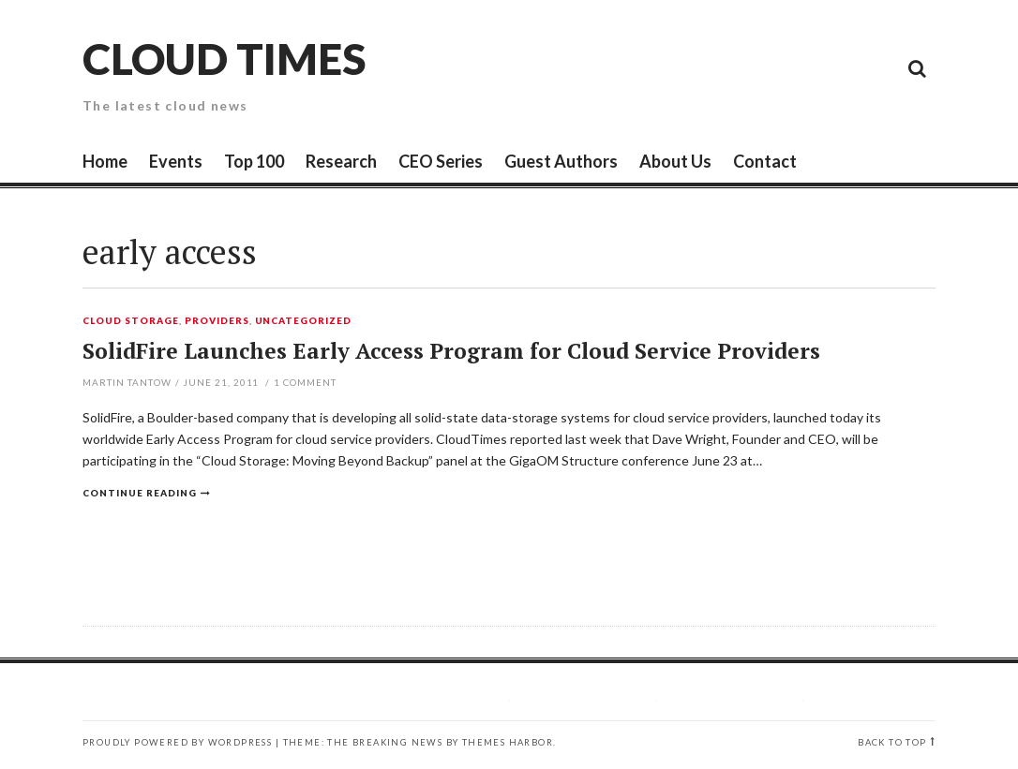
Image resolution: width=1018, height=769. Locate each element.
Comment (305, 382)
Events (175, 161)
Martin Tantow (127, 382)
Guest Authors (561, 161)
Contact (765, 161)
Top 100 (254, 161)
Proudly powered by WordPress (177, 742)
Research (341, 161)
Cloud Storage (130, 321)
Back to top (892, 742)
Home (104, 161)
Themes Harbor (507, 742)
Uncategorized (303, 321)
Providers (217, 321)
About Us (675, 161)
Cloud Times (224, 58)
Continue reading (139, 492)
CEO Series (440, 161)
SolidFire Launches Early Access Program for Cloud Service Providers (451, 350)
